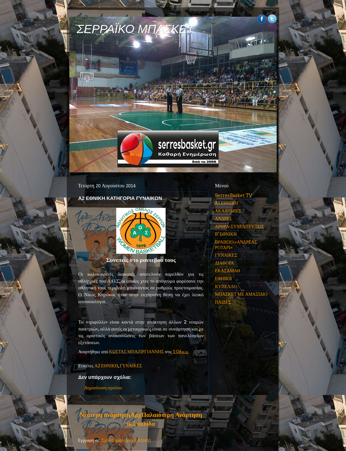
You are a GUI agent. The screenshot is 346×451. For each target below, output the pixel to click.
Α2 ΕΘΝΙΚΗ (106, 365)
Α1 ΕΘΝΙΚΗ (226, 203)
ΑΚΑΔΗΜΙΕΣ (228, 211)
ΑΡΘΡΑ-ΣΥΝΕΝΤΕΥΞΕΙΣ (239, 226)
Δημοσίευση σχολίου (103, 387)
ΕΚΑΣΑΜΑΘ (227, 270)
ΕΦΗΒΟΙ (223, 278)
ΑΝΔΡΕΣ (223, 218)
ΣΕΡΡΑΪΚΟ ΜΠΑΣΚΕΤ (135, 29)
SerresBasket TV (233, 195)
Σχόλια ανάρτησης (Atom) (126, 440)
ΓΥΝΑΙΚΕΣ (131, 365)
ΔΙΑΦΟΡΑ (224, 263)
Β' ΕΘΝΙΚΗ (226, 234)
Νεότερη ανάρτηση (105, 414)
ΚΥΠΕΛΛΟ (226, 286)
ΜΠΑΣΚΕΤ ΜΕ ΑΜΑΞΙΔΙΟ (241, 294)
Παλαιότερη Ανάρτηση (171, 414)
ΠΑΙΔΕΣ (223, 302)
